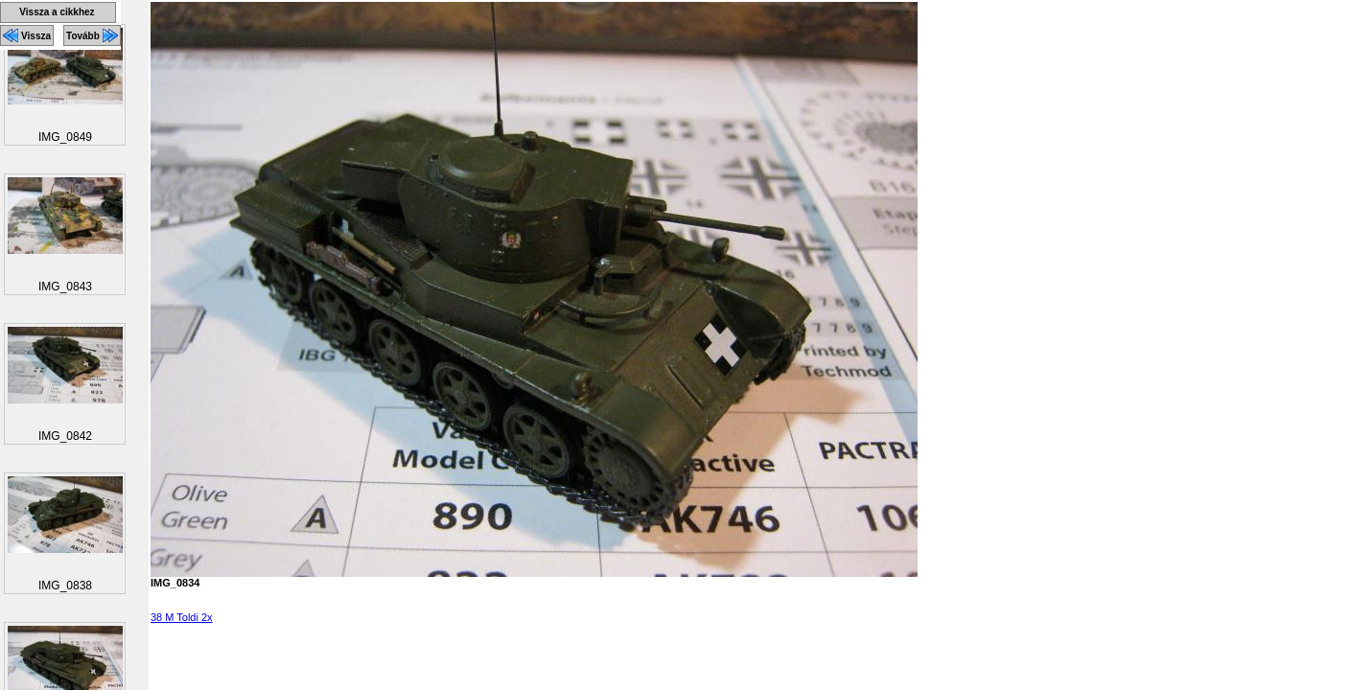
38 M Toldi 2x (182, 617)
